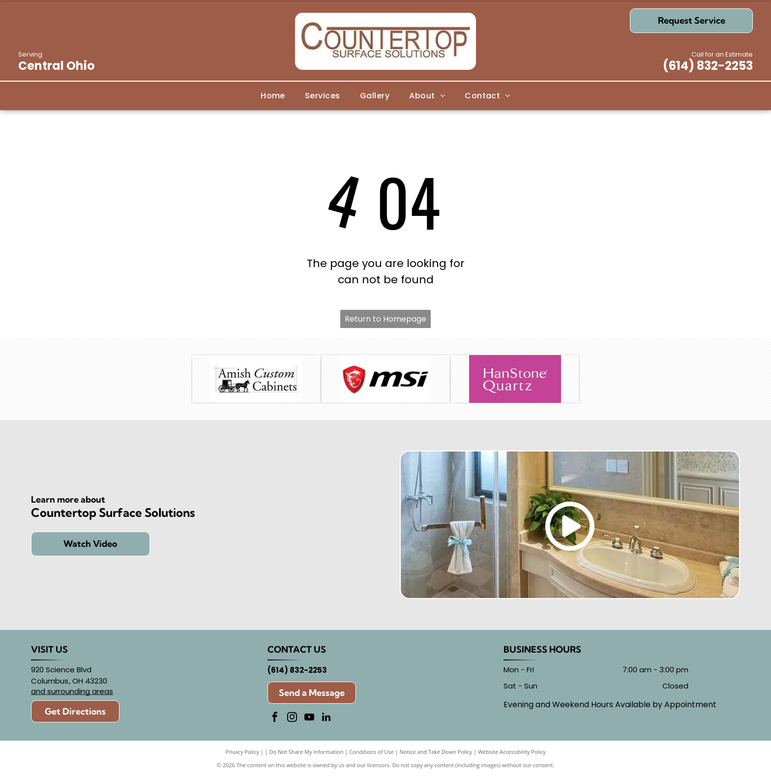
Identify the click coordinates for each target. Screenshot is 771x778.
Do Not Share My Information (306, 753)
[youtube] (309, 719)
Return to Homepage (385, 319)
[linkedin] (326, 719)
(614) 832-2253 (708, 66)
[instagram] (292, 719)
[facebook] (274, 719)
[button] (322, 96)
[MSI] (385, 379)
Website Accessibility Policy (512, 753)
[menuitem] (273, 96)
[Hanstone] (515, 379)
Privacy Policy (242, 753)
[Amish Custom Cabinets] (256, 379)
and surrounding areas (72, 693)
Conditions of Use (371, 753)
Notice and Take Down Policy (436, 753)
